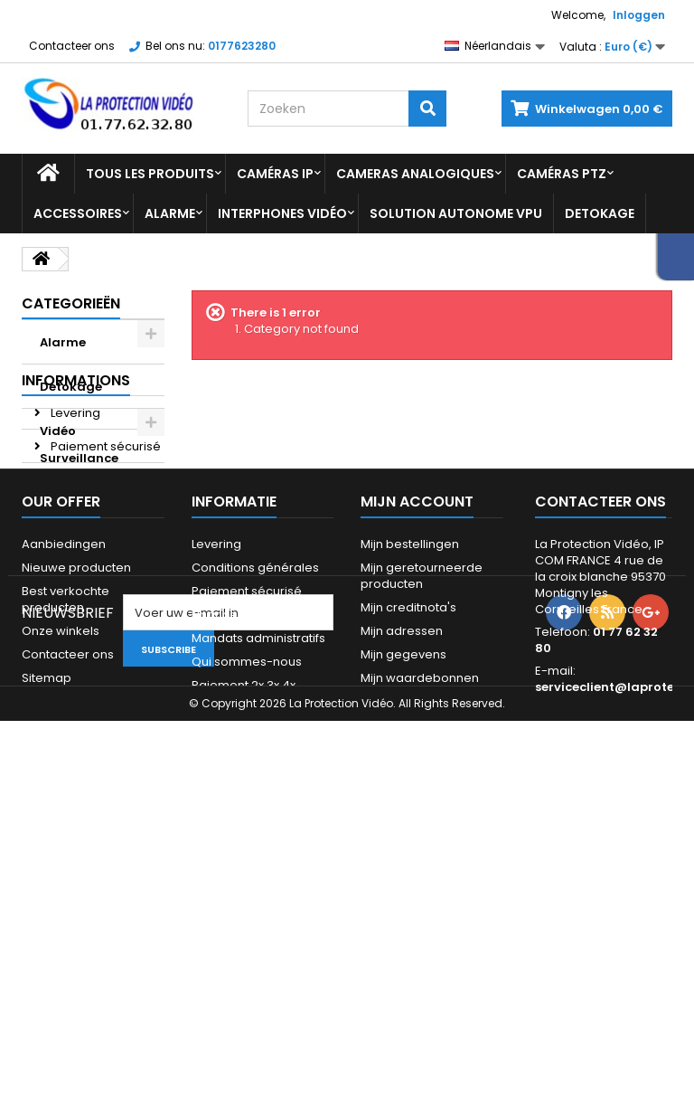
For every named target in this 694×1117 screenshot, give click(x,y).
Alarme (170, 213)
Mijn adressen (402, 892)
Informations (76, 511)
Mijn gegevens (403, 915)
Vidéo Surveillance (79, 444)
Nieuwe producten (76, 829)
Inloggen (639, 15)
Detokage (599, 213)
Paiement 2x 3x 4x (101, 644)
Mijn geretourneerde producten (422, 837)
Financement (230, 876)
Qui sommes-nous (247, 923)
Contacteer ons (72, 45)
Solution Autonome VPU (456, 213)
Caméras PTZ (561, 174)
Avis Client (79, 611)
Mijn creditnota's (408, 868)
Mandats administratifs (258, 899)
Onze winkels (88, 677)
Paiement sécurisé (104, 577)
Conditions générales (255, 829)
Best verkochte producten (65, 860)
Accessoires (77, 213)
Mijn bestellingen (410, 805)
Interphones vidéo (282, 213)
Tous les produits (150, 174)
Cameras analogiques (415, 174)
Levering (74, 544)
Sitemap (46, 939)
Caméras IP (275, 174)
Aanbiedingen (64, 805)
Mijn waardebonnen (420, 939)
